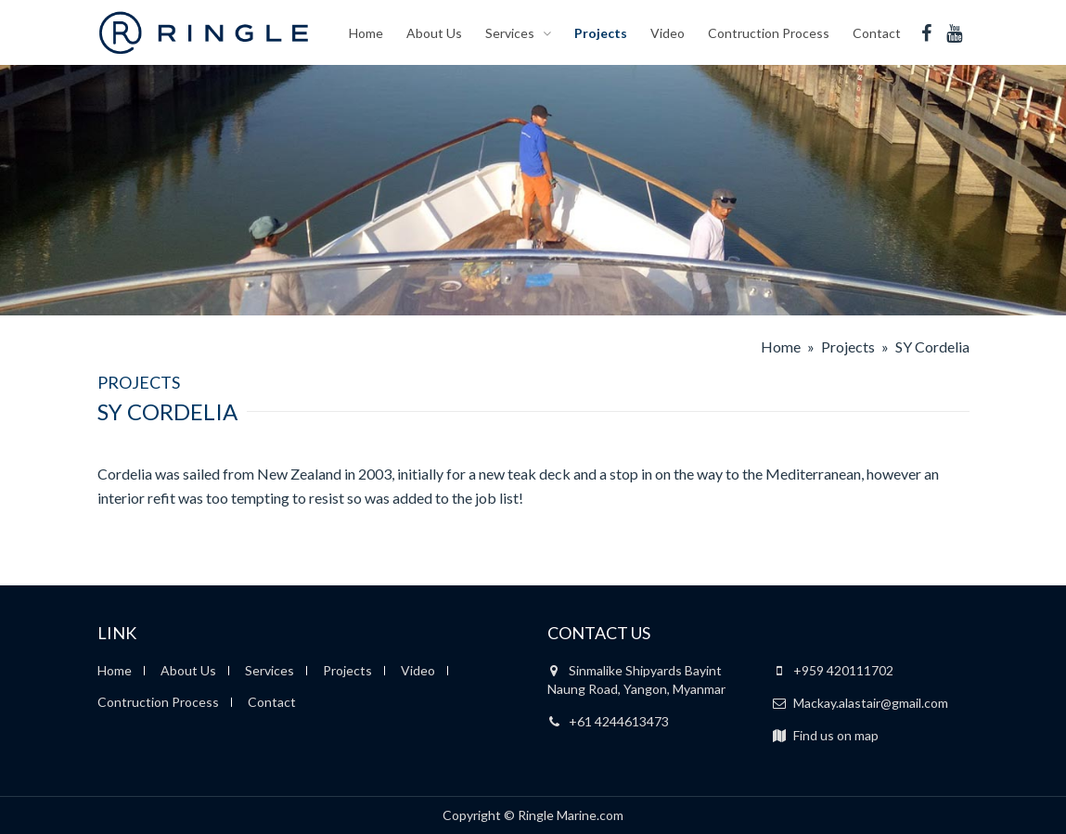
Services (509, 32)
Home (366, 32)
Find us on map (825, 735)
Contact (877, 32)
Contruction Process (768, 32)
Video (667, 32)
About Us (434, 32)
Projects (600, 32)
